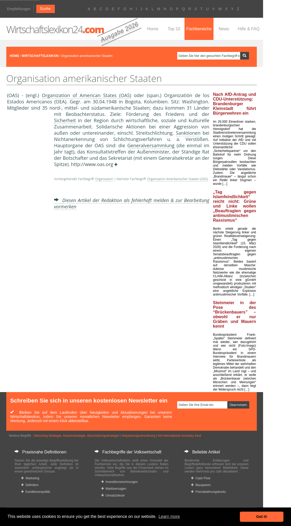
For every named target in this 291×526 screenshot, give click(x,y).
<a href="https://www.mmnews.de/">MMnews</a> (28, 198)
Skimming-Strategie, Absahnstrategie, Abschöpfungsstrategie (76, 436)
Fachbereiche (199, 29)
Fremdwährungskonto (208, 492)
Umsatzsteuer (113, 495)
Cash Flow (200, 478)
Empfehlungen (19, 9)
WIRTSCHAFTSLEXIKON (40, 56)
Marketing (30, 478)
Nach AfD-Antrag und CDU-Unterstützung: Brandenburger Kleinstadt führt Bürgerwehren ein (234, 103)
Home (152, 29)
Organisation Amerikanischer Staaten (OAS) (177, 179)
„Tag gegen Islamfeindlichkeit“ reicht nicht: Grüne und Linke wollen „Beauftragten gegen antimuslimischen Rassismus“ (234, 206)
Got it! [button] (261, 517)
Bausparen (201, 485)
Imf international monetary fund (179, 436)
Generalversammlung (151, 145)
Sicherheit (65, 120)
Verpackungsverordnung (138, 436)
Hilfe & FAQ (249, 29)
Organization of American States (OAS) (86, 95)
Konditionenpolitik (35, 492)
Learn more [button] (169, 516)
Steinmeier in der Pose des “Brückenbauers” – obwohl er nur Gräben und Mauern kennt (234, 314)
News (223, 29)
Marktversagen (113, 488)
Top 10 (174, 29)
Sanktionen (188, 133)
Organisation (104, 179)
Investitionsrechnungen (119, 482)
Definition (30, 485)
